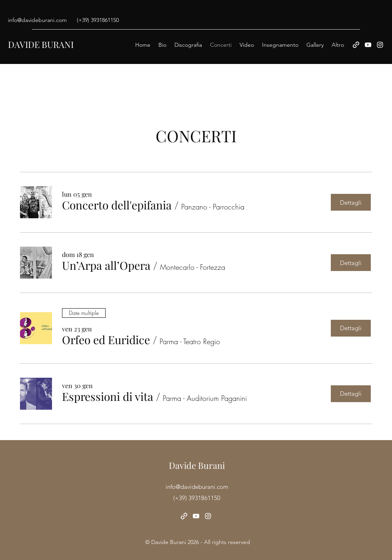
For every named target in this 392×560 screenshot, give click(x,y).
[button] (117, 205)
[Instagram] (380, 45)
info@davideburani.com (37, 20)
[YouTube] (368, 45)
